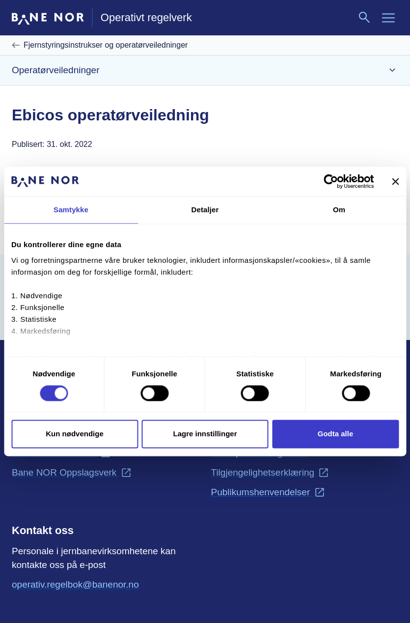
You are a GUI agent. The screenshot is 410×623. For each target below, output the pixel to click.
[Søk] (365, 18)
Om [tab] (339, 209)
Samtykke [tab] (71, 209)
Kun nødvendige (75, 434)
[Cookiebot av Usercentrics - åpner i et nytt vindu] (331, 181)
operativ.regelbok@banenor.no (75, 584)
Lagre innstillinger (205, 434)
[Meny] (388, 18)
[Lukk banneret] (395, 181)
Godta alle (336, 434)
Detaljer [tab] (205, 209)
